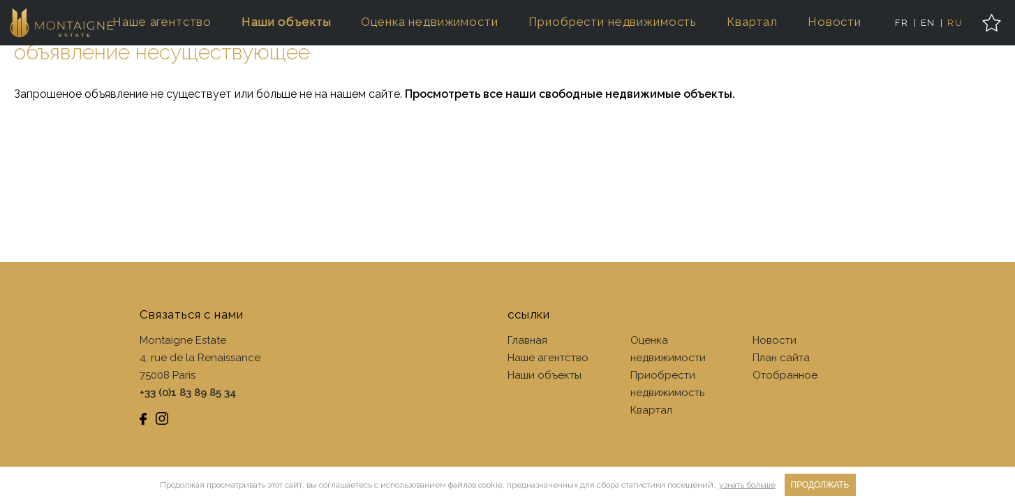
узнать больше (747, 484)
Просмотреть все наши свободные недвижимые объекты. (570, 94)
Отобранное (785, 375)
